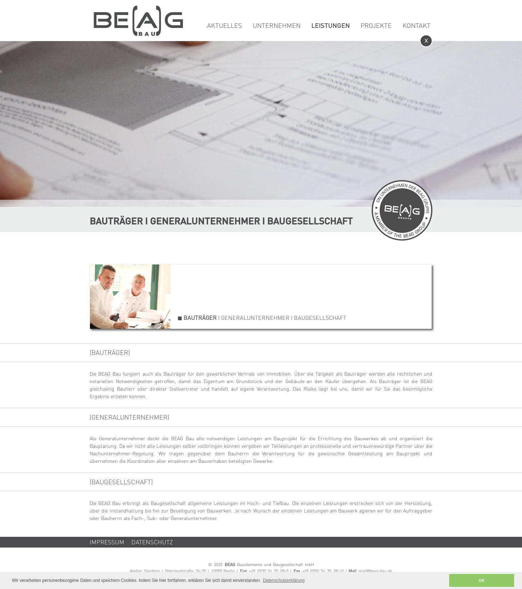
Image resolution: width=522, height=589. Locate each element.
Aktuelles (224, 26)
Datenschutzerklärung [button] (284, 580)
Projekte (376, 26)
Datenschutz (152, 543)
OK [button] (482, 580)
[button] (441, 580)
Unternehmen (277, 26)
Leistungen (330, 26)
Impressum (107, 543)
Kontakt (416, 26)
